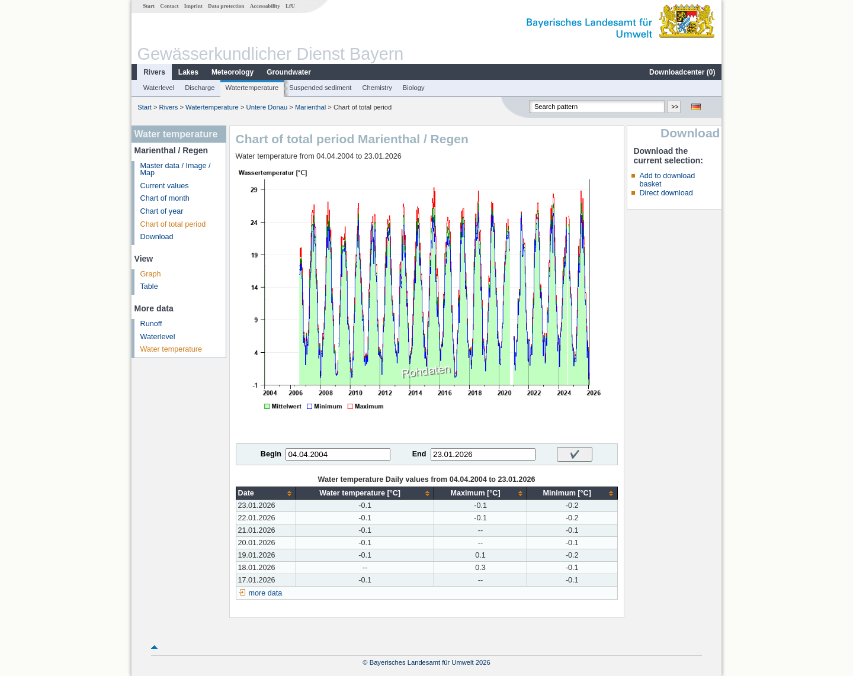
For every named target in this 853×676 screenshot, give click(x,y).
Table (149, 286)
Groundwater (289, 72)
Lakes (188, 72)
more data (266, 593)
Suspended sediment (320, 87)
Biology (414, 87)
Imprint (193, 6)
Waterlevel (158, 87)
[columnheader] (266, 493)
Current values (164, 186)
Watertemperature (252, 87)
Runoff (151, 324)
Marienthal (310, 107)
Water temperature (171, 349)
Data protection (226, 6)
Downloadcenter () (682, 72)
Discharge (199, 87)
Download (157, 237)
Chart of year (162, 211)
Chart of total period (173, 224)
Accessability (265, 6)
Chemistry (377, 87)
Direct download (665, 193)
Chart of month (165, 198)
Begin (271, 454)
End (419, 454)
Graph (150, 274)
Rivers (154, 72)
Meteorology (232, 72)
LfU (290, 6)
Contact (169, 6)
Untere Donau (267, 107)
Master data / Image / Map (175, 170)
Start (149, 6)
